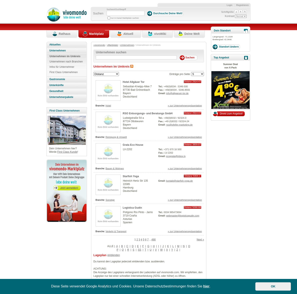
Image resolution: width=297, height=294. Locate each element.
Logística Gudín (132, 207)
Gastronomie (57, 79)
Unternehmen (57, 50)
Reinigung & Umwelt (116, 137)
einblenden (113, 255)
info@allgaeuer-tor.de (177, 93)
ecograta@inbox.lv (176, 156)
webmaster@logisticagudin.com (182, 215)
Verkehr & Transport (116, 231)
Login (229, 5)
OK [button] (273, 286)
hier (206, 286)
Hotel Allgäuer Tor (134, 82)
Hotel (108, 105)
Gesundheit (56, 91)
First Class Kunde (67, 151)
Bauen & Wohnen (115, 168)
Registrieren (242, 5)
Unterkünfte (56, 85)
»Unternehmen (127, 45)
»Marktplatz (112, 45)
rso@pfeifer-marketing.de (179, 124)
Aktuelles (55, 44)
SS (139, 249)
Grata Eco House (133, 144)
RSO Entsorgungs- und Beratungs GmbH (148, 113)
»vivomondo (99, 45)
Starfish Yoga (131, 176)
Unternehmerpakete (61, 97)
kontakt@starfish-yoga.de (179, 181)
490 (153, 239)
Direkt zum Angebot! (231, 113)
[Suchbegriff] (125, 13)
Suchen (98, 13)
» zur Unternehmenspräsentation (185, 105)
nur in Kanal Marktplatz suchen (125, 18)
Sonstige (110, 200)
